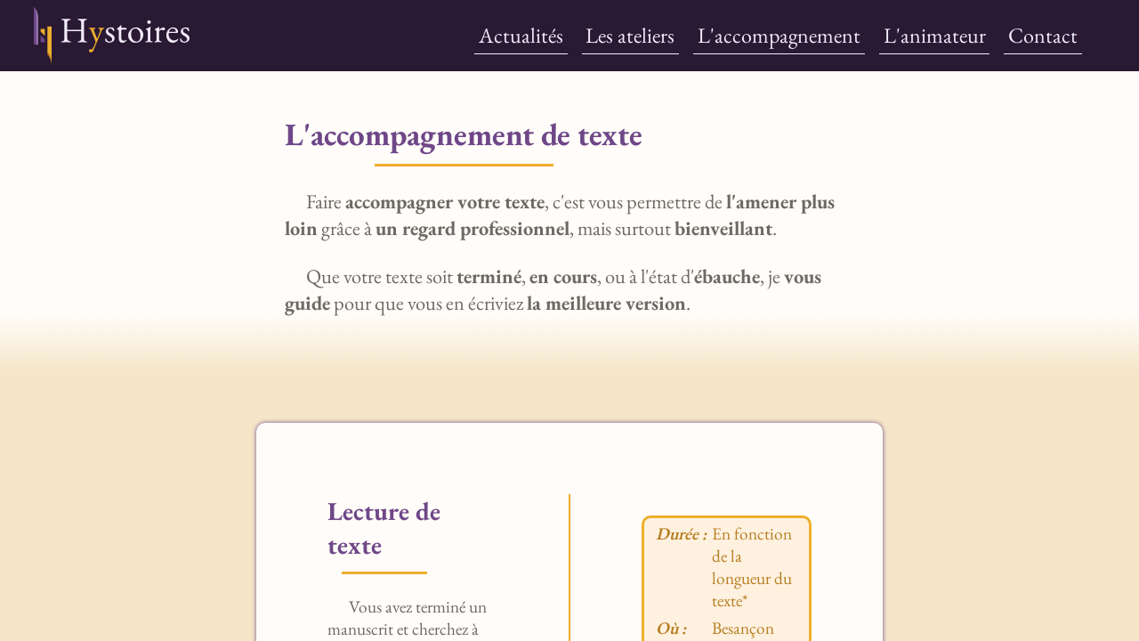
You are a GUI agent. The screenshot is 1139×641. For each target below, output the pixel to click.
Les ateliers (630, 35)
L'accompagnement (779, 35)
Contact (1043, 35)
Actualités (521, 35)
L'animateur (935, 35)
